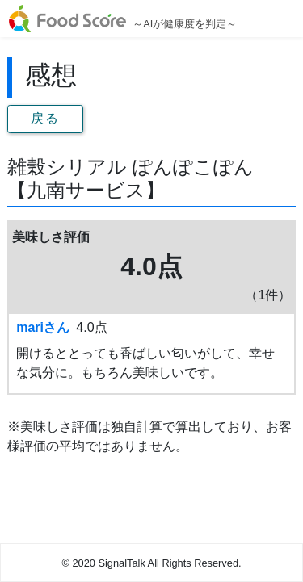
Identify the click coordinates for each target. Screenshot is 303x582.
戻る (45, 118)
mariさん (42, 327)
